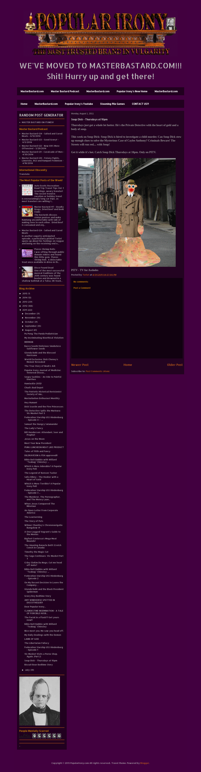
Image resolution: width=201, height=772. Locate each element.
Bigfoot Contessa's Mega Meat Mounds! (40, 539)
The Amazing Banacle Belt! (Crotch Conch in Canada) (42, 546)
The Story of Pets (33, 521)
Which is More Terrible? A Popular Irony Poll (42, 484)
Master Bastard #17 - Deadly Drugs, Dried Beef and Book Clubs (49, 209)
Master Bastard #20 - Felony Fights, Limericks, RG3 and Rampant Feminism (42, 159)
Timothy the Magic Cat (36, 552)
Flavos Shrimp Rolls (44, 249)
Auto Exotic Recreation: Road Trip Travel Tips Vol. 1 (49, 186)
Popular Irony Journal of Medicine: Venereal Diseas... (42, 371)
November (30, 317)
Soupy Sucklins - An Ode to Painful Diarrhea (42, 378)
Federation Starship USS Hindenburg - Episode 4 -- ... (43, 418)
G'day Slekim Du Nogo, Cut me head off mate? (43, 563)
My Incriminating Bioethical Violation (44, 337)
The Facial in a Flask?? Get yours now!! (41, 618)
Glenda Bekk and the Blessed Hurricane (40, 353)
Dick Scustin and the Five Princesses (43, 406)
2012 (25, 306)
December (30, 313)
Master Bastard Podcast (65, 91)
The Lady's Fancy (33, 428)
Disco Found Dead (43, 267)
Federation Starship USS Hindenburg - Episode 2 (43, 577)
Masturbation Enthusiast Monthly (42, 398)
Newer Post (80, 365)
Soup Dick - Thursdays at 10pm (40, 660)
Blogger (144, 763)
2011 (25, 310)
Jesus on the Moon (34, 439)
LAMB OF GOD (31, 639)
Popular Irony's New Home (132, 91)
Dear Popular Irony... (35, 606)
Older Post (175, 365)
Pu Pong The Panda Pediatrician (41, 333)
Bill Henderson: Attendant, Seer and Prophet (43, 433)
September (31, 326)
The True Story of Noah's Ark (39, 366)
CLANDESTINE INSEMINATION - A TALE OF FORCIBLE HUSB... (43, 612)
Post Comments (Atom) (98, 371)
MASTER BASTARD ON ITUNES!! (38, 122)
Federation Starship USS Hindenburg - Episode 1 (43, 648)
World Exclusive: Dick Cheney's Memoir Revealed (41, 360)
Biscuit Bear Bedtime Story (38, 664)
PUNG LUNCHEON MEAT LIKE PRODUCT (44, 447)
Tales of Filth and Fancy (37, 451)
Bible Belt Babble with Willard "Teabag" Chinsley (40, 625)
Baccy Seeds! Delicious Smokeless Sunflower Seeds (42, 347)
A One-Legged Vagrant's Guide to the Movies (42, 533)
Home (24, 103)
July (27, 670)
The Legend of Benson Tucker (40, 473)
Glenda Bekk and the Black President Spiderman (44, 590)
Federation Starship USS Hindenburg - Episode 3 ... (43, 491)
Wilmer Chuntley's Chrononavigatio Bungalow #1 (43, 526)
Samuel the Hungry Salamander (41, 424)
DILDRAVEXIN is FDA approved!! (41, 455)
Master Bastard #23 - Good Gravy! (39, 139)
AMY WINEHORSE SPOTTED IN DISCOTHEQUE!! (39, 601)
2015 (25, 293)
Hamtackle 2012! (33, 383)
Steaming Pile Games (112, 103)
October (29, 322)
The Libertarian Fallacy (36, 643)
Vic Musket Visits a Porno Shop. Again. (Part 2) (41, 655)
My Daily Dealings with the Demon (42, 635)
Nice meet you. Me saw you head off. (44, 630)
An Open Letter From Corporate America (41, 511)
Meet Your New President (37, 443)
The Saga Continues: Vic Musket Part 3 (43, 557)
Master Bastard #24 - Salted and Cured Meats (42, 134)
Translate (24, 174)
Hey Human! (30, 402)
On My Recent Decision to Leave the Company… (43, 583)
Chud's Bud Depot (33, 387)
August (29, 330)
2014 (25, 297)
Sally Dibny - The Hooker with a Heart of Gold (41, 478)
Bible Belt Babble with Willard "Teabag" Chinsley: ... (40, 460)
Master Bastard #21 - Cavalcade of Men (42, 152)
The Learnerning (33, 517)
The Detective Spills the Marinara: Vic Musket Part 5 (42, 411)
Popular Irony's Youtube (79, 103)
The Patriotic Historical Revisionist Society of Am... (42, 392)
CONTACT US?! (140, 103)
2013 (25, 301)
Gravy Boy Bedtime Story (37, 596)
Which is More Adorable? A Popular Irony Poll (43, 467)
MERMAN (28, 342)
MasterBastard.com (32, 91)
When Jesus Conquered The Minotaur (39, 504)
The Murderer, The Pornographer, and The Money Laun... (42, 498)
